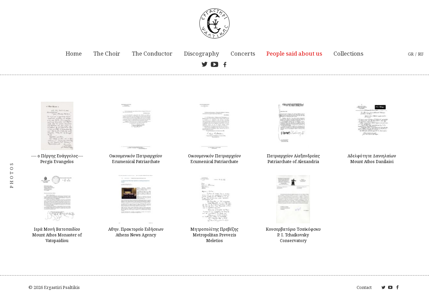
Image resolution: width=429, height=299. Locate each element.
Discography (201, 53)
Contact (364, 287)
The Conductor (152, 53)
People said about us (294, 53)
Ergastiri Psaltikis (62, 287)
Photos (11, 175)
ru (420, 54)
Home (74, 53)
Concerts (243, 53)
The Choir (106, 53)
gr (411, 54)
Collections (348, 53)
